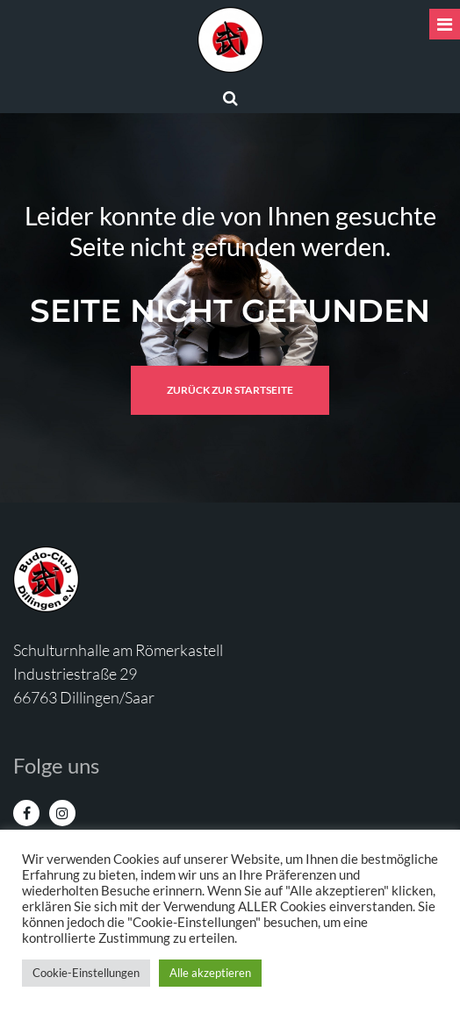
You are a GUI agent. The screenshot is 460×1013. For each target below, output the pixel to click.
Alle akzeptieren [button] (210, 973)
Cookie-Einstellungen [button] (86, 973)
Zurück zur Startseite (230, 389)
